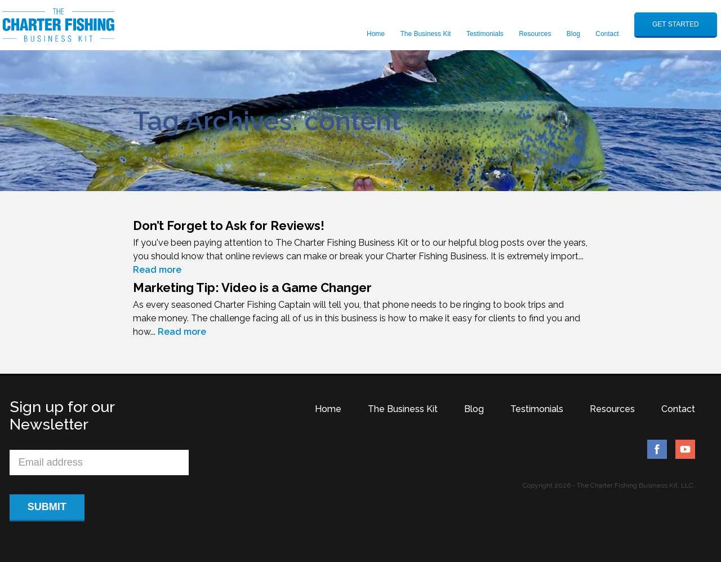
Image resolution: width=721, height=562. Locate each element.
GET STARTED (675, 24)
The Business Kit (425, 34)
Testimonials (485, 34)
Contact (606, 34)
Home (376, 34)
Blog (573, 34)
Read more (157, 269)
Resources (535, 34)
